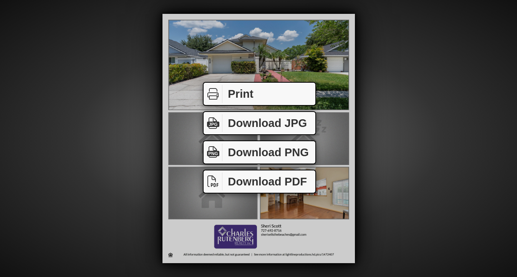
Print (229, 94)
